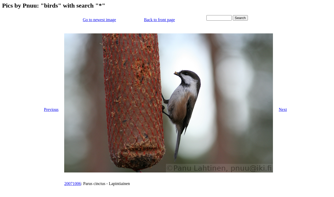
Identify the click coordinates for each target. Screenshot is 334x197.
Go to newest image (99, 19)
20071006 (72, 183)
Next (283, 109)
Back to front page (159, 19)
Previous (51, 109)
